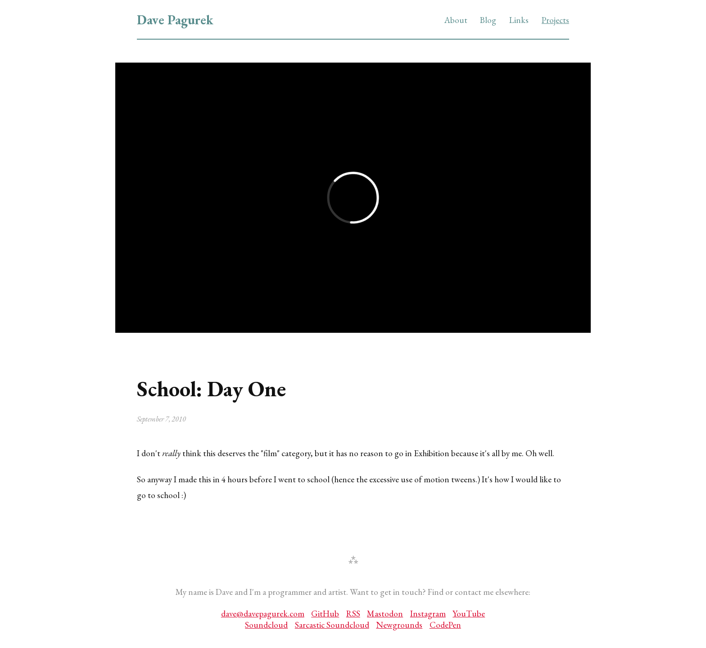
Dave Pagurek (175, 19)
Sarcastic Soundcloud (332, 624)
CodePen (445, 624)
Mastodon (385, 613)
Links (519, 20)
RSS (353, 613)
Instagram (428, 613)
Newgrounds (399, 624)
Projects (555, 20)
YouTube (469, 613)
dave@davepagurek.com (262, 613)
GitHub (325, 613)
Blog (488, 20)
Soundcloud (266, 624)
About (455, 20)
